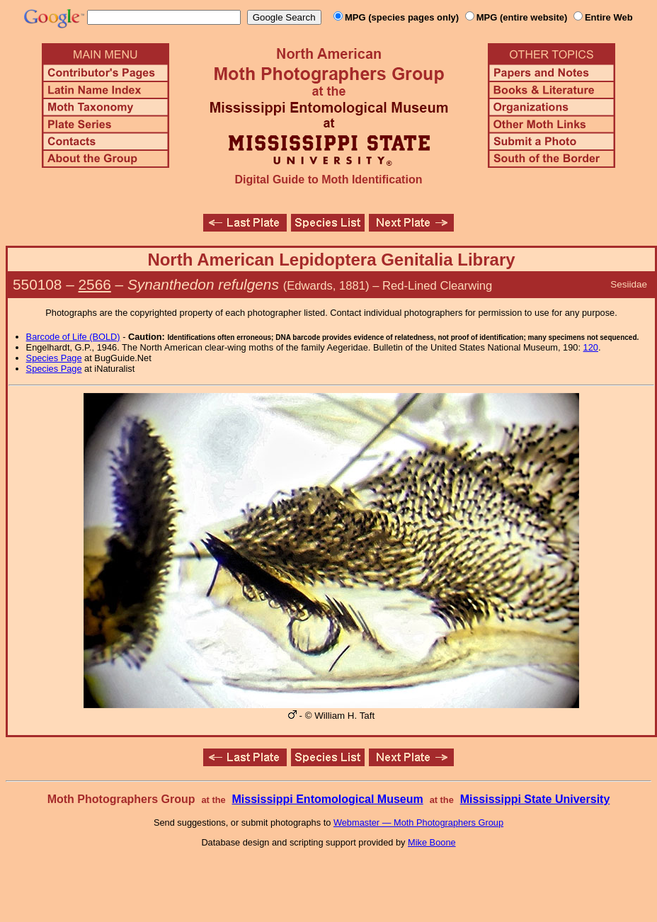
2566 (95, 284)
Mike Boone (432, 842)
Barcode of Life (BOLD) (73, 336)
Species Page (54, 358)
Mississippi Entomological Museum (327, 799)
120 (590, 347)
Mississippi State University (535, 799)
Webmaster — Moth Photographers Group (418, 822)
